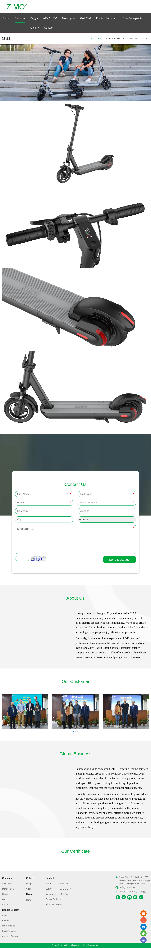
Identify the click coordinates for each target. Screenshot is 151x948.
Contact (48, 27)
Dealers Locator (10, 910)
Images (29, 884)
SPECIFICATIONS (115, 38)
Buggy (34, 18)
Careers (6, 899)
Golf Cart (85, 18)
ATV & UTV (50, 18)
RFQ (144, 38)
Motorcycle (68, 18)
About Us (6, 884)
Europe (5, 920)
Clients (5, 894)
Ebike (6, 18)
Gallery (34, 27)
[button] (73, 731)
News (29, 894)
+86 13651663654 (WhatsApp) (133, 891)
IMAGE (133, 38)
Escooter (20, 18)
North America (8, 926)
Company (7, 878)
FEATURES (95, 38)
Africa (5, 915)
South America (9, 931)
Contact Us (7, 904)
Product (50, 878)
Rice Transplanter (133, 18)
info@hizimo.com (127, 887)
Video (29, 889)
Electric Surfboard (106, 18)
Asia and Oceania (10, 936)
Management (8, 889)
